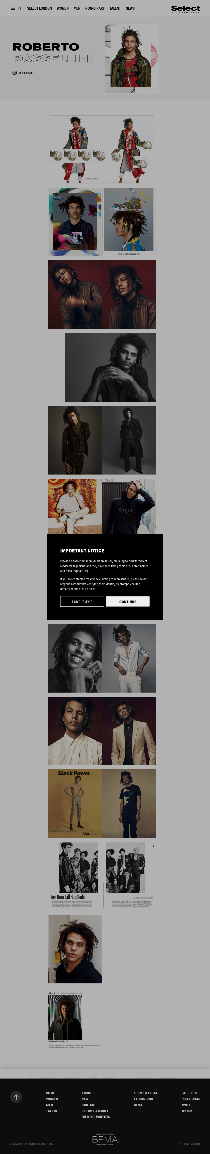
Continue (127, 601)
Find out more (82, 601)
